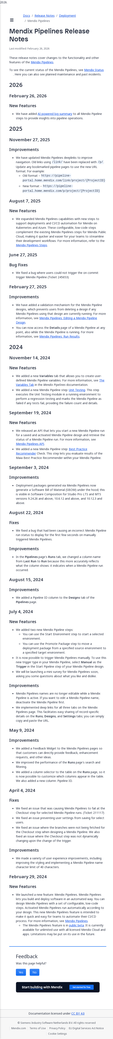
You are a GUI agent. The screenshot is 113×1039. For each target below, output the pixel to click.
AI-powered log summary (55, 114)
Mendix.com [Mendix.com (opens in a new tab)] (18, 1028)
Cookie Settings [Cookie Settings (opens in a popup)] (57, 1034)
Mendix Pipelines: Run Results (59, 336)
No (34, 972)
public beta (76, 925)
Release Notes (45, 15)
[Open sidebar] (12, 20)
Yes (21, 972)
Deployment (67, 15)
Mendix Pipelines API (30, 444)
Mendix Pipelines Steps (31, 245)
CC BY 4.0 (78, 1013)
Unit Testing (77, 390)
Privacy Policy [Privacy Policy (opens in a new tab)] (57, 1028)
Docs (26, 15)
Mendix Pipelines (42, 62)
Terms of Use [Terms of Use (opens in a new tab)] (38, 1028)
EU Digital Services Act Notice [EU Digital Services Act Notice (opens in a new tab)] (86, 1028)
